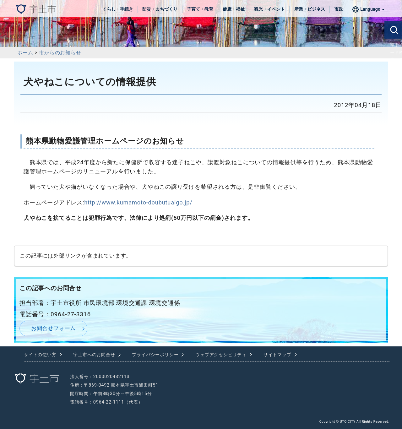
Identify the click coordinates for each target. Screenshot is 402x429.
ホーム (25, 53)
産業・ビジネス (309, 9)
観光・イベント (269, 9)
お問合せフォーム (53, 328)
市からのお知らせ (60, 53)
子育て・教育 (200, 9)
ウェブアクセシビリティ (221, 354)
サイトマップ (277, 354)
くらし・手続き (117, 9)
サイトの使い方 (40, 354)
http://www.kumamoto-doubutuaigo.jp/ (138, 202)
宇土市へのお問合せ (94, 354)
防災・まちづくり (159, 9)
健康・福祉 (234, 9)
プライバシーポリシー (155, 354)
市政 (338, 9)
